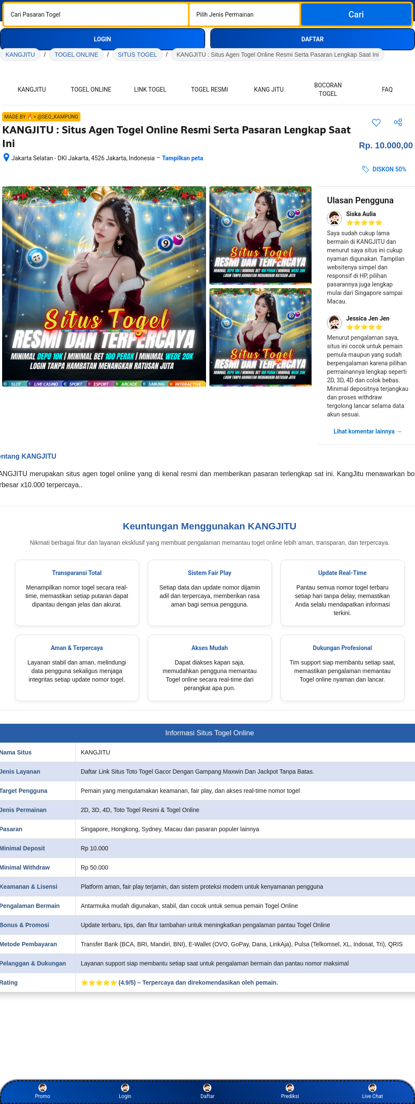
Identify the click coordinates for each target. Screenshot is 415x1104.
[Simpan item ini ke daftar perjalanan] (376, 122)
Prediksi (290, 1091)
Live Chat (372, 1091)
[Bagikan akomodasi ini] (398, 122)
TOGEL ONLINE (76, 54)
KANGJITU (20, 54)
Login (125, 1091)
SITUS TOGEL (137, 54)
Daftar (207, 1091)
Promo (42, 1091)
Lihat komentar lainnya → (368, 431)
